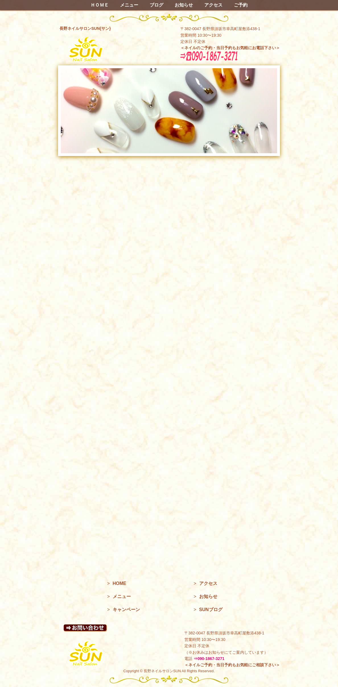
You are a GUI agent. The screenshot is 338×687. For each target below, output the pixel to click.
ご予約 (241, 5)
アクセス (213, 5)
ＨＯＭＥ (99, 5)
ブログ (156, 5)
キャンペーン (126, 609)
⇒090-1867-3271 (208, 658)
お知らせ (184, 5)
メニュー (129, 5)
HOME (119, 583)
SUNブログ (210, 609)
